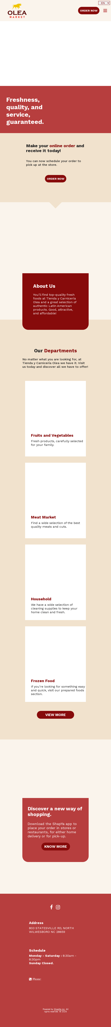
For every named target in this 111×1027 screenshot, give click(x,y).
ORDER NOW (88, 10)
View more (55, 715)
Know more (55, 846)
